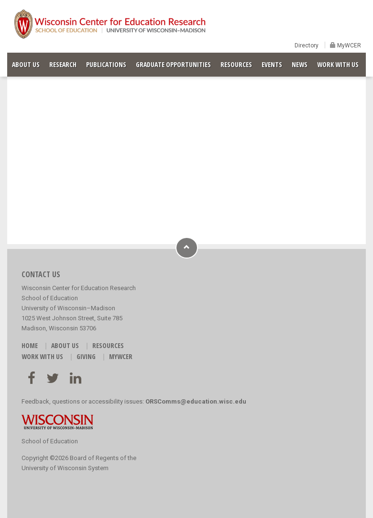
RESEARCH (63, 64)
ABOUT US (26, 64)
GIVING (86, 356)
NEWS (299, 64)
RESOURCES (236, 64)
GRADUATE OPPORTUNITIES (173, 64)
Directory (306, 45)
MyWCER (348, 45)
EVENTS (272, 64)
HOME (30, 345)
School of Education (50, 441)
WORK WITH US (338, 64)
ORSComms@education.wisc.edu (195, 401)
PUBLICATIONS (106, 64)
